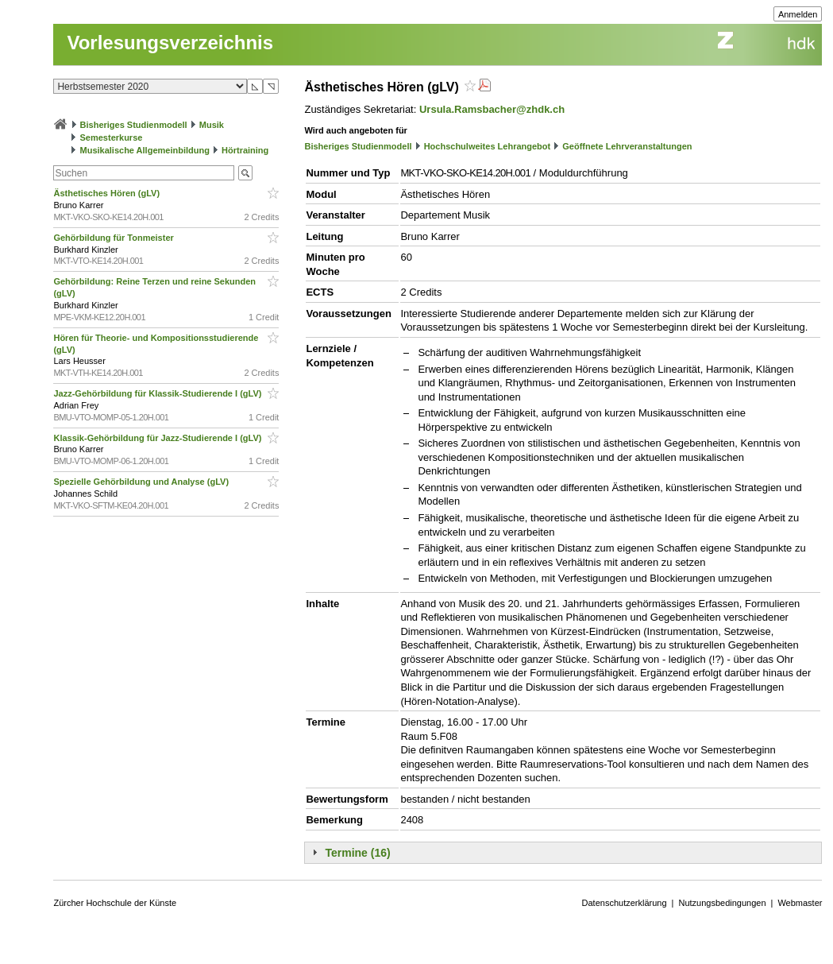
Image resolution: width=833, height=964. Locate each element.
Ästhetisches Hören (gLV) (107, 193)
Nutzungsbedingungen (722, 903)
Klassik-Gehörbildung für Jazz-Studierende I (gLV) (158, 438)
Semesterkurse (111, 137)
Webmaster (799, 903)
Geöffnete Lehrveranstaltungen (627, 146)
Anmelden (798, 14)
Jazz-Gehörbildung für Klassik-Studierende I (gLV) (158, 393)
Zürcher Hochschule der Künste (114, 903)
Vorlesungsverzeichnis (170, 42)
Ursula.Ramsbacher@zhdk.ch (492, 109)
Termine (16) (357, 852)
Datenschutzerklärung (624, 903)
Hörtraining (245, 150)
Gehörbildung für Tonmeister (114, 237)
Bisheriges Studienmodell (133, 125)
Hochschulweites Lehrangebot (487, 146)
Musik (211, 125)
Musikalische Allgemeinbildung (145, 150)
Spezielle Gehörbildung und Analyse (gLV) (142, 481)
